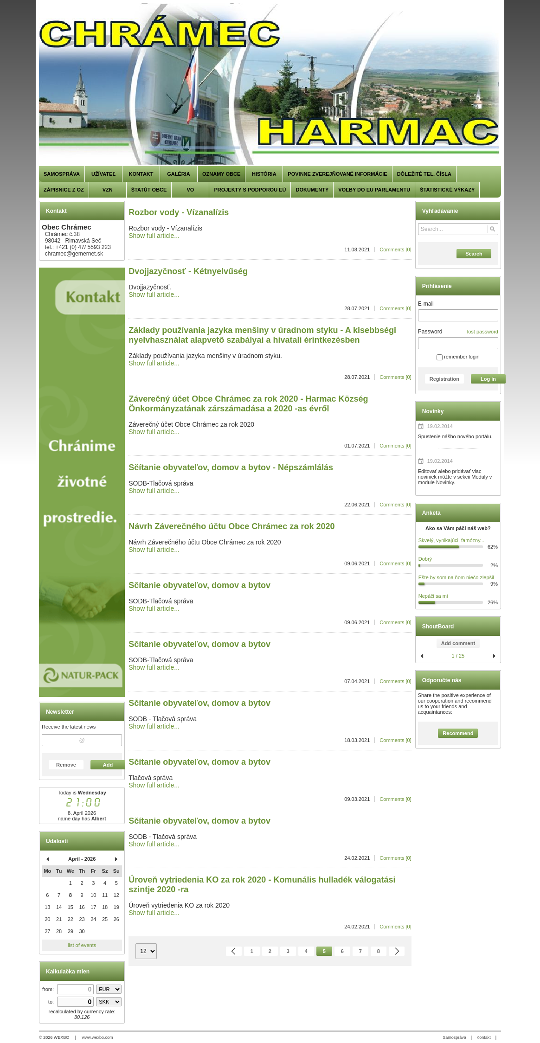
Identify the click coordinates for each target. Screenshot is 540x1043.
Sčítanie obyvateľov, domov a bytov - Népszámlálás (231, 467)
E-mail (426, 304)
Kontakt (483, 1037)
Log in (488, 379)
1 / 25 (458, 656)
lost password (482, 331)
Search (473, 253)
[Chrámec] (270, 84)
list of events (82, 945)
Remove (66, 765)
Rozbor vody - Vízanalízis (179, 212)
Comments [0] (395, 249)
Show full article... (154, 235)
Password (430, 331)
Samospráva (454, 1037)
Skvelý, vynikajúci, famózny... (451, 540)
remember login (458, 356)
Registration (444, 379)
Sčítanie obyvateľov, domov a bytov (199, 585)
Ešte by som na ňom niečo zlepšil (456, 577)
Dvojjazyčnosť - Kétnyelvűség (188, 271)
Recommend (458, 733)
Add (108, 765)
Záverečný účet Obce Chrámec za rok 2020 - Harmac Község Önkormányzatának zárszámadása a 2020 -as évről (248, 403)
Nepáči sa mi (433, 596)
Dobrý (425, 559)
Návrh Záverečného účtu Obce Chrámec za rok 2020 (231, 526)
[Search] (492, 229)
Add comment (458, 643)
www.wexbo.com (97, 1037)
